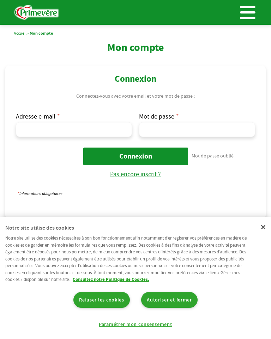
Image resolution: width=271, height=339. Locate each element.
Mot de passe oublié (213, 156)
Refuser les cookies (101, 300)
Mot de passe (156, 116)
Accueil (20, 33)
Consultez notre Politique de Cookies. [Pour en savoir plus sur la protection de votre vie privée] (111, 279)
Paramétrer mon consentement (135, 324)
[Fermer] (263, 227)
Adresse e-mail (35, 116)
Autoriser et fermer (169, 300)
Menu (247, 12)
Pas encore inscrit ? (135, 174)
